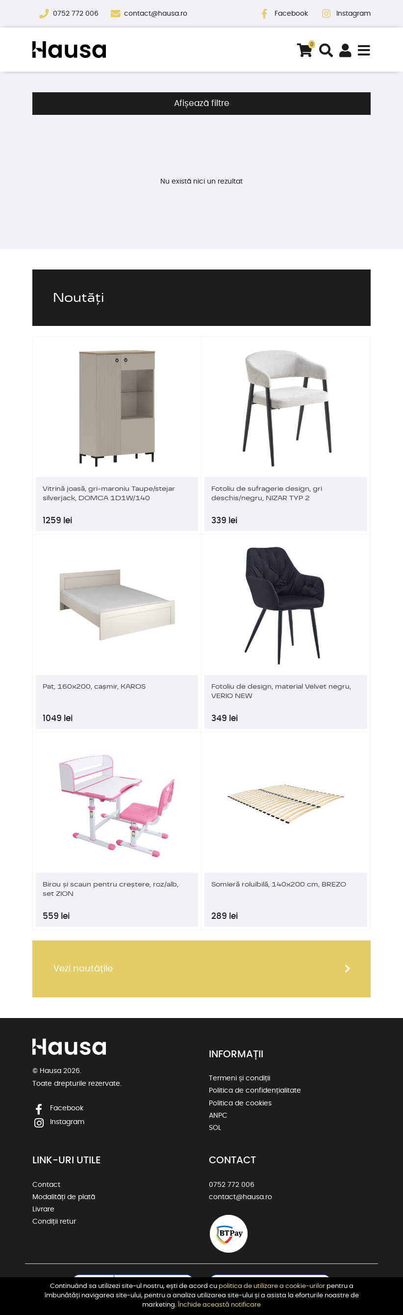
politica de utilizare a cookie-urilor (272, 1286)
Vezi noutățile (83, 968)
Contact (46, 1184)
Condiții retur (54, 1221)
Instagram (353, 13)
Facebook (292, 13)
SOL (215, 1128)
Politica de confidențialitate (255, 1090)
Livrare (43, 1209)
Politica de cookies (240, 1103)
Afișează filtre (201, 103)
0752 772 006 (77, 13)
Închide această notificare (219, 1305)
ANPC (218, 1115)
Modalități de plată (63, 1197)
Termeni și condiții (239, 1078)
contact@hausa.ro (155, 13)
